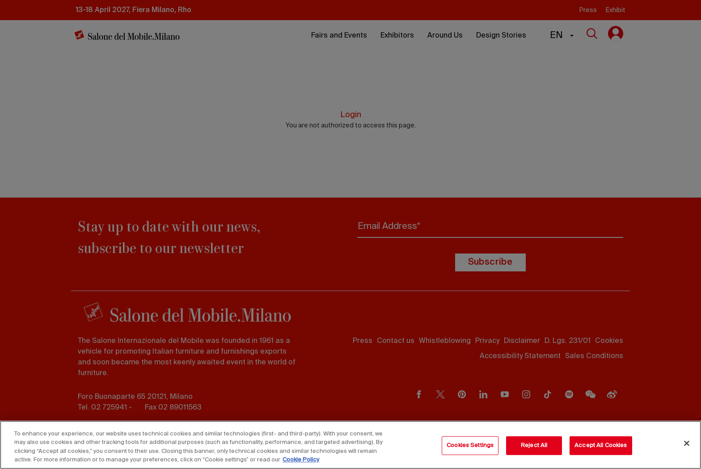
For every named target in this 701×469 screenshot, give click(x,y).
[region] (350, 445)
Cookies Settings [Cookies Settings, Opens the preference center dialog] (470, 445)
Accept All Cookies (600, 445)
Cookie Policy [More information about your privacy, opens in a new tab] (301, 460)
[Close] (687, 443)
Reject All (534, 445)
